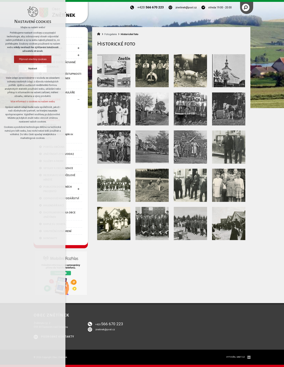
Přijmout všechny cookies (31, 59)
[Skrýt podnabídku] (78, 99)
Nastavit (31, 68)
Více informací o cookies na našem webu (31, 101)
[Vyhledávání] (245, 7)
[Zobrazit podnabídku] (78, 48)
